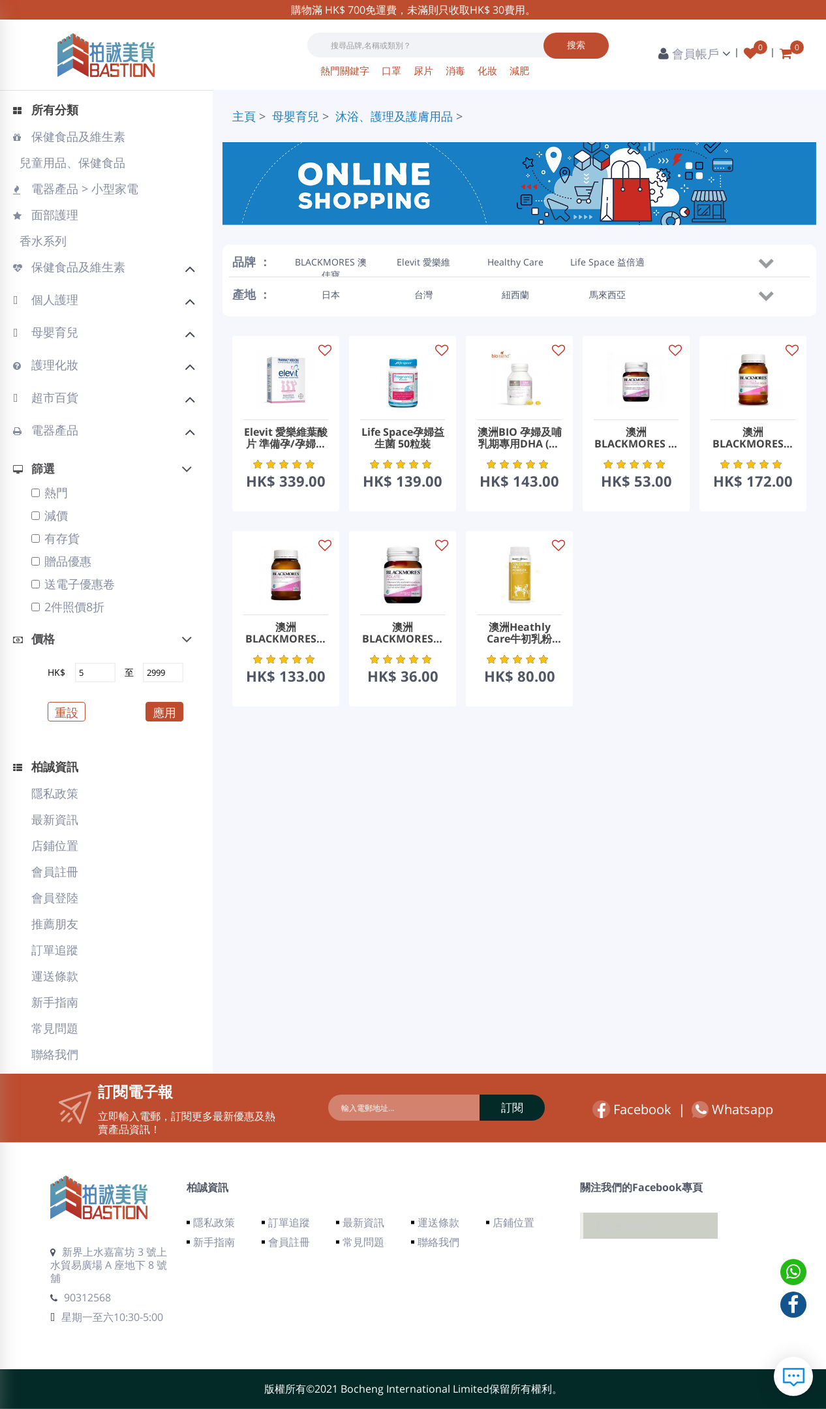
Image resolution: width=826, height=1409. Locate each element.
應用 (164, 712)
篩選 (34, 468)
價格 (34, 638)
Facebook (631, 1109)
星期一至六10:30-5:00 (106, 1317)
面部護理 (45, 214)
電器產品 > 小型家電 (75, 188)
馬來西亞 (607, 294)
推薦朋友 (54, 923)
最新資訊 (54, 819)
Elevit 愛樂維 (423, 262)
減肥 (519, 70)
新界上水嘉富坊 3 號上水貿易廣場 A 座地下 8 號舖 (108, 1265)
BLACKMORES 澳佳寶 (331, 263)
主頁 (244, 116)
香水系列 (41, 240)
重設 (66, 712)
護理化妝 (104, 366)
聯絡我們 (54, 1054)
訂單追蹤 (54, 949)
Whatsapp (732, 1109)
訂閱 (512, 1107)
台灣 (423, 294)
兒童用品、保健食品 (70, 162)
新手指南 (54, 1001)
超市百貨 (104, 399)
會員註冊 (54, 871)
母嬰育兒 (104, 334)
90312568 (80, 1297)
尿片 (425, 70)
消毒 (457, 70)
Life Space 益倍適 (607, 262)
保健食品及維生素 (69, 136)
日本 (331, 294)
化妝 (489, 70)
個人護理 (104, 301)
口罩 (393, 70)
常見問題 (54, 1028)
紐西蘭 (515, 294)
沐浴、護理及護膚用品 (394, 116)
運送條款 (54, 975)
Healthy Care (515, 262)
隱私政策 (54, 793)
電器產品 (104, 431)
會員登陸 (54, 897)
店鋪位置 (54, 845)
